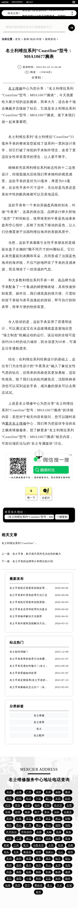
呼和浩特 (26, 831)
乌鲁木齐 (38, 845)
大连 (27, 805)
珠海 (68, 831)
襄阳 (19, 878)
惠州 (17, 885)
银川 (26, 845)
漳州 (48, 838)
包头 (6, 851)
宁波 (38, 798)
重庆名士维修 (15, 423)
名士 (39, 728)
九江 (60, 851)
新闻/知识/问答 (33, 39)
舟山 (48, 865)
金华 (58, 865)
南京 (9, 798)
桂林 (8, 885)
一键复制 (62, 516)
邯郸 (68, 818)
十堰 (28, 878)
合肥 (69, 805)
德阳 (58, 825)
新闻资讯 (50, 39)
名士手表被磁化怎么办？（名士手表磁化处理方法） (30, 687)
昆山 (19, 825)
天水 (59, 885)
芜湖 (58, 831)
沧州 (38, 851)
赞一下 (31, 497)
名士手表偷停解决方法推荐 (26, 616)
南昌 (27, 811)
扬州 (19, 858)
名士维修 (15, 88)
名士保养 (39, 722)
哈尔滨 (58, 805)
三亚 (19, 838)
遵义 (49, 885)
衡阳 (38, 871)
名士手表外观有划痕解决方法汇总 (30, 623)
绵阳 (68, 825)
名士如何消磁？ (19, 651)
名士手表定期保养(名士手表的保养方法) (30, 680)
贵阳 (47, 805)
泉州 (58, 878)
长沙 (28, 798)
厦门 (48, 798)
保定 (48, 818)
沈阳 (56, 811)
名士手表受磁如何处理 (23, 673)
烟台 (68, 858)
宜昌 (48, 878)
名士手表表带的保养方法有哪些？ (30, 658)
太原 (38, 818)
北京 (9, 791)
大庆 (16, 851)
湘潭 (68, 871)
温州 (19, 865)
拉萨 (58, 838)
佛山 (38, 825)
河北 (28, 818)
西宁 (27, 885)
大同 (51, 845)
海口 (28, 838)
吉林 (39, 831)
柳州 (68, 878)
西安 (17, 805)
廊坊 (9, 825)
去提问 (46, 497)
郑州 (19, 798)
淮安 (38, 858)
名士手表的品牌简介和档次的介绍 (32, 561)
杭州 (68, 798)
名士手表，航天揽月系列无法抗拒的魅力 (36, 553)
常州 (9, 858)
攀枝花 (39, 885)
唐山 (58, 818)
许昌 (9, 871)
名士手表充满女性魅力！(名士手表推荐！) (30, 665)
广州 (28, 791)
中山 (48, 825)
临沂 (58, 858)
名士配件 (39, 735)
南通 (28, 858)
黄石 (9, 878)
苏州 (9, 818)
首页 (18, 39)
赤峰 (70, 845)
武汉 (8, 805)
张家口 (50, 851)
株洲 (58, 871)
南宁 (37, 811)
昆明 (17, 811)
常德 (48, 871)
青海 (68, 838)
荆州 (38, 878)
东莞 (58, 798)
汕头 (9, 838)
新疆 (6, 845)
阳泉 (60, 845)
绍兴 (38, 865)
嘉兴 (28, 865)
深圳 (38, 791)
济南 (8, 811)
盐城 (69, 885)
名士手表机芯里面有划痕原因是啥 (30, 602)
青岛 (47, 811)
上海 (19, 791)
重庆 (68, 791)
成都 (58, 791)
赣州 (38, 838)
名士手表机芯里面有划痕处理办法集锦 (30, 588)
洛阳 (68, 865)
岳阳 (28, 871)
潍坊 (48, 858)
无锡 (49, 831)
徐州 (70, 851)
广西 (28, 825)
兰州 (16, 845)
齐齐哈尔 (11, 831)
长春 (19, 818)
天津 (48, 791)
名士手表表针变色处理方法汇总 (28, 595)
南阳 (19, 871)
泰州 (38, 891)
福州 (37, 805)
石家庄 (68, 811)
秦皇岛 (27, 851)
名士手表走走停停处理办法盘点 (28, 609)
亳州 (9, 865)
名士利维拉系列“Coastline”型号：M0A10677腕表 (31, 543)
